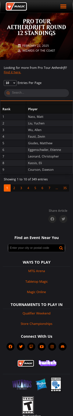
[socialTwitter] (21, 347)
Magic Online (36, 292)
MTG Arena (36, 271)
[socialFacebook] (10, 347)
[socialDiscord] (63, 347)
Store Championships (36, 323)
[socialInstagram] (52, 347)
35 (65, 188)
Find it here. (12, 72)
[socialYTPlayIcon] (42, 347)
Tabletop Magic (36, 281)
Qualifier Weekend (36, 313)
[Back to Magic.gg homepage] (16, 6)
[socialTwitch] (31, 347)
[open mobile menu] (63, 6)
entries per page (23, 83)
